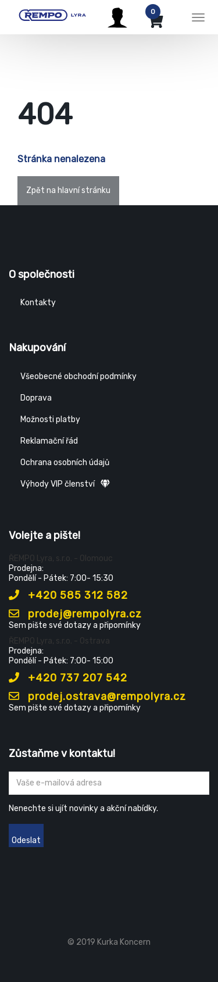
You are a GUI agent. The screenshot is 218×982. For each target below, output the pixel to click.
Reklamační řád (49, 441)
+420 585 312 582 (68, 595)
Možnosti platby (50, 419)
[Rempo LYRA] (52, 15)
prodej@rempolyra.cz (75, 614)
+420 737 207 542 (68, 678)
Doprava (36, 398)
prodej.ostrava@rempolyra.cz (97, 696)
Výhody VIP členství (65, 484)
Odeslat (26, 840)
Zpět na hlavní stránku (68, 190)
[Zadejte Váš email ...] (109, 783)
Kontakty (38, 303)
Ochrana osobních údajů (64, 462)
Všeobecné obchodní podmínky (78, 376)
